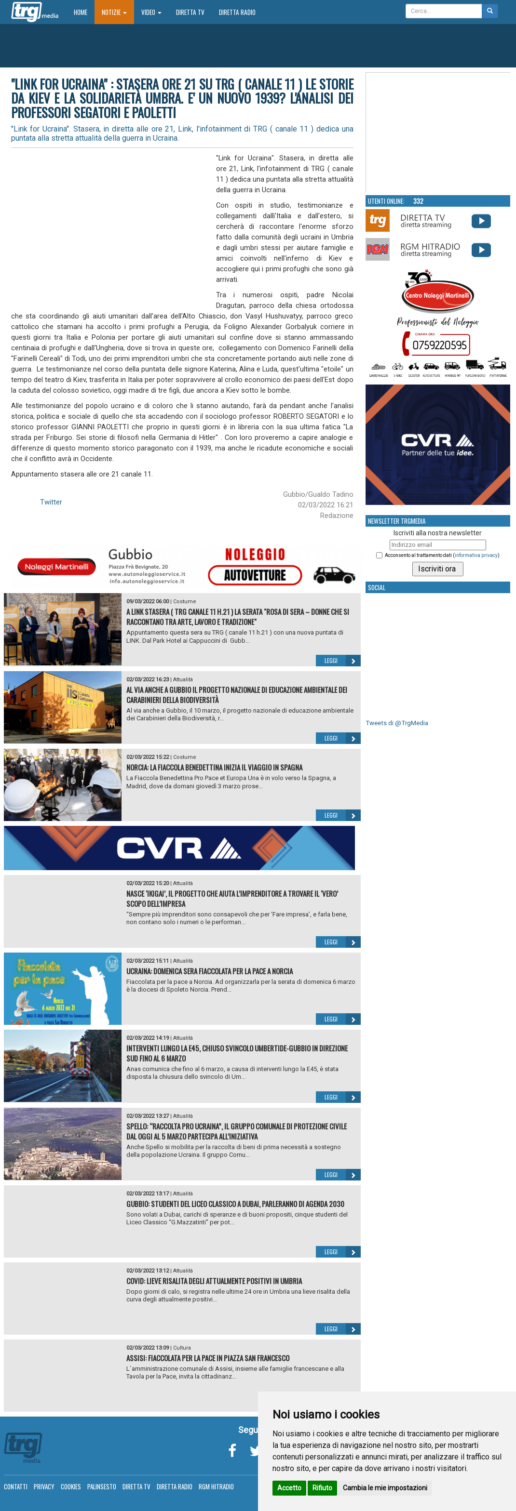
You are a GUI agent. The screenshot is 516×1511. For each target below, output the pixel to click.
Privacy (44, 1486)
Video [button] (151, 12)
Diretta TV (190, 12)
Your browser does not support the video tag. (438, 133)
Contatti (15, 1486)
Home (84, 12)
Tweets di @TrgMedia (397, 723)
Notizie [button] (114, 12)
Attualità (183, 679)
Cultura (182, 1348)
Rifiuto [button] (322, 1488)
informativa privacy (476, 555)
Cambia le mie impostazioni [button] (385, 1488)
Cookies (71, 1486)
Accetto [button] (289, 1488)
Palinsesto (101, 1486)
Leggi (343, 660)
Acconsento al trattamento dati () (442, 555)
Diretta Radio (237, 12)
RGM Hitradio (216, 1486)
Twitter (51, 502)
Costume (184, 601)
